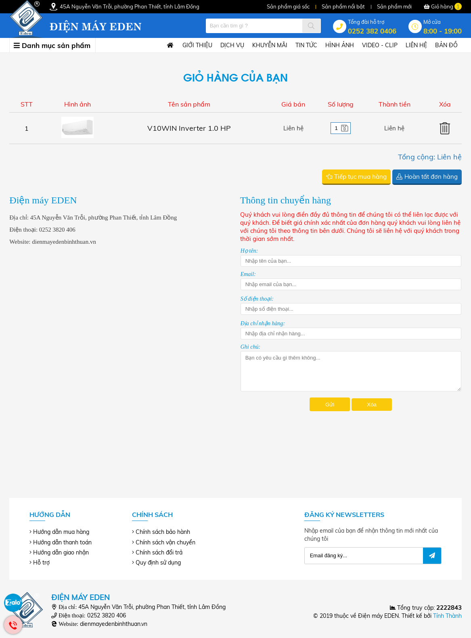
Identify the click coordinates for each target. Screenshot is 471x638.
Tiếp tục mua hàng (360, 176)
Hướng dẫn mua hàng (61, 532)
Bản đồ (446, 45)
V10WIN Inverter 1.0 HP (189, 128)
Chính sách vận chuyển (165, 542)
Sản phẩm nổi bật (343, 6)
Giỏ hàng (443, 6)
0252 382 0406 (372, 31)
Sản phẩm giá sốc (288, 6)
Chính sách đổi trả (159, 552)
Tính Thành (447, 615)
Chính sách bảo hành (163, 532)
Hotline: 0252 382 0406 (13, 625)
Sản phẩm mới (394, 6)
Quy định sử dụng (158, 562)
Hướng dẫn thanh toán (62, 542)
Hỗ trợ (41, 562)
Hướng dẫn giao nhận (61, 552)
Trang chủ (168, 46)
